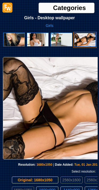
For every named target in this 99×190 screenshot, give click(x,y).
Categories (69, 8)
